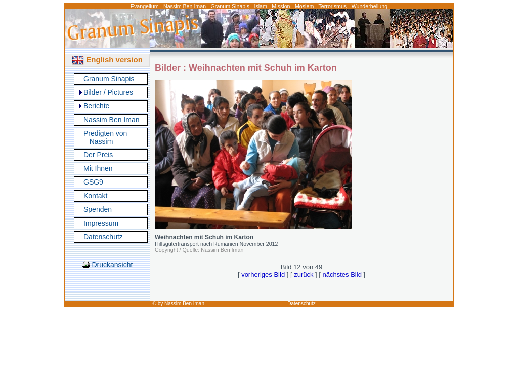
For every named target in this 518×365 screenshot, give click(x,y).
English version (107, 59)
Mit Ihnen (98, 168)
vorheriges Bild (263, 274)
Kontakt (95, 196)
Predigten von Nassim (105, 137)
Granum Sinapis (108, 79)
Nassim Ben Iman (111, 120)
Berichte (96, 106)
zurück (303, 274)
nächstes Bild (342, 274)
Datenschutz (103, 237)
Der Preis (98, 155)
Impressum (100, 223)
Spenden (97, 209)
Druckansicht (107, 265)
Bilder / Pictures (108, 92)
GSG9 (93, 182)
